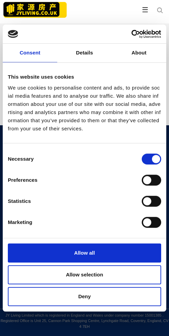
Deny (84, 296)
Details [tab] (84, 52)
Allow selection (84, 274)
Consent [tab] (30, 52)
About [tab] (139, 52)
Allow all (84, 253)
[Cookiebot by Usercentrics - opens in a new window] (131, 34)
